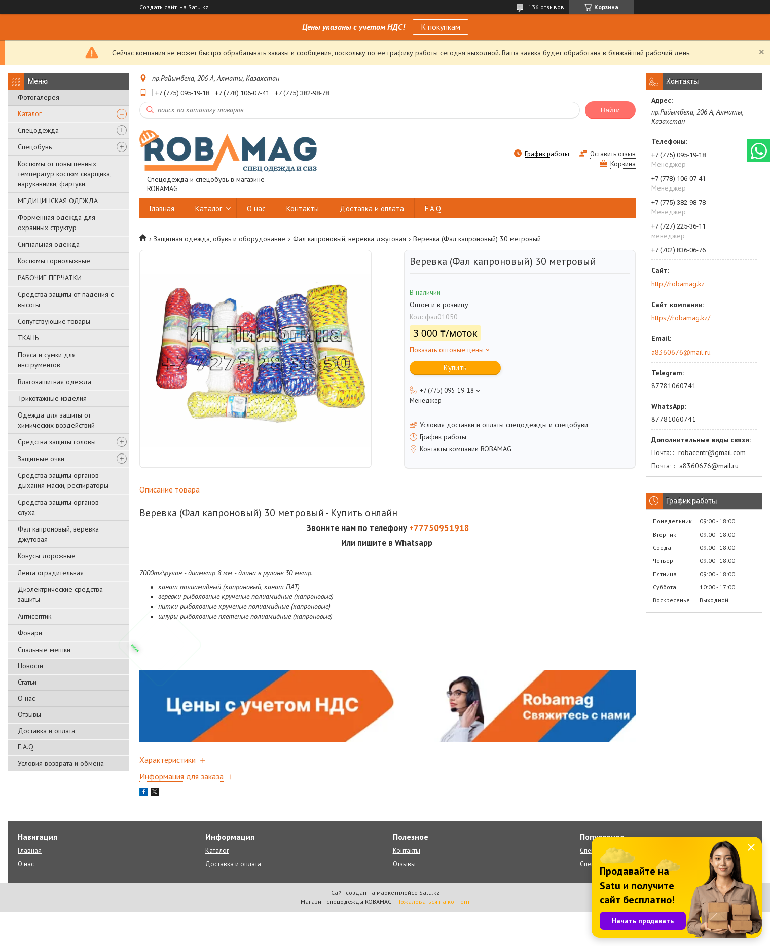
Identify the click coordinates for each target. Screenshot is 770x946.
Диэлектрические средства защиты (60, 594)
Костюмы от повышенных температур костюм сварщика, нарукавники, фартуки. (64, 173)
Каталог (30, 113)
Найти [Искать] (610, 110)
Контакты (302, 208)
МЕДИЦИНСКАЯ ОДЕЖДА (58, 200)
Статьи (27, 682)
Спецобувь (35, 147)
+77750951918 (439, 562)
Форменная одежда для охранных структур (56, 222)
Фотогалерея (38, 97)
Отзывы (29, 714)
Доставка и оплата (46, 730)
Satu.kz (429, 927)
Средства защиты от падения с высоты (66, 299)
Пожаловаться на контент (433, 936)
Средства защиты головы (57, 441)
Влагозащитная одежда (54, 381)
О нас (26, 698)
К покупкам (440, 27)
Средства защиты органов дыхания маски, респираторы (63, 480)
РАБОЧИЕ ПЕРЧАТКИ (50, 277)
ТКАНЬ (28, 338)
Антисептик (34, 616)
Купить (455, 367)
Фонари (30, 632)
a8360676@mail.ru (681, 352)
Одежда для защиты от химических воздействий (56, 420)
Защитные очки (41, 458)
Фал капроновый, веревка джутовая (58, 534)
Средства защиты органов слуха (58, 507)
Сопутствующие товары (54, 321)
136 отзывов (546, 7)
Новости (30, 665)
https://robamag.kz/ (680, 317)
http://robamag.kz (678, 283)
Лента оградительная (51, 572)
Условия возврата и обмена (61, 763)
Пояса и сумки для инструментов (47, 359)
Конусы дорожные (47, 555)
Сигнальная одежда (49, 244)
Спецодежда (38, 130)
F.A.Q (25, 746)
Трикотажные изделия (52, 398)
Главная (162, 208)
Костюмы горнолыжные (54, 261)
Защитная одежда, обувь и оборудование (219, 238)
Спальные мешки (44, 649)
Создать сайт (158, 7)
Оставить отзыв (613, 153)
